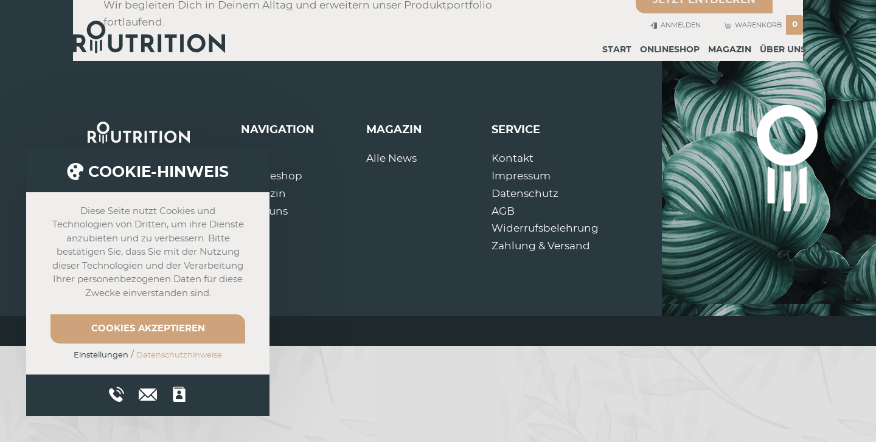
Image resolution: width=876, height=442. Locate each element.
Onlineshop (670, 50)
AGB (503, 211)
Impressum (521, 176)
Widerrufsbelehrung (545, 228)
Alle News (391, 158)
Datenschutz (525, 193)
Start (616, 50)
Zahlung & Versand (541, 246)
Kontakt (513, 158)
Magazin (729, 50)
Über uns (783, 50)
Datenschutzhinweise (179, 355)
